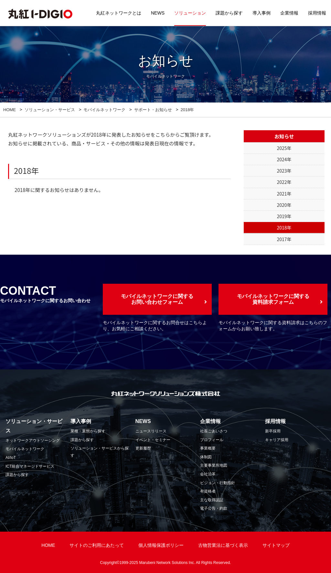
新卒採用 (273, 431)
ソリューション (190, 13)
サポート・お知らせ (153, 109)
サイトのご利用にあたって (96, 545)
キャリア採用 (276, 440)
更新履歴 (143, 448)
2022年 (284, 182)
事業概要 (208, 448)
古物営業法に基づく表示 (223, 545)
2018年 (284, 227)
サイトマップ (276, 545)
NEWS (158, 13)
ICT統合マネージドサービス (29, 466)
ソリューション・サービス (50, 109)
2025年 (284, 148)
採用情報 (317, 13)
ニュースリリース (150, 431)
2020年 (284, 205)
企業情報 (289, 13)
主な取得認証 (211, 500)
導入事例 (261, 13)
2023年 (284, 170)
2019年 (284, 216)
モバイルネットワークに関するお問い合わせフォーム (157, 299)
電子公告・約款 (213, 508)
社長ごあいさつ (213, 431)
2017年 (284, 239)
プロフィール (211, 440)
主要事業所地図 (213, 465)
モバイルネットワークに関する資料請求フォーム (273, 299)
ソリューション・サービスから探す (99, 452)
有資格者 (208, 491)
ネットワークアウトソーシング (32, 440)
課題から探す (229, 13)
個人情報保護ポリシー (161, 545)
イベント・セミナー (152, 440)
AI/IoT (10, 457)
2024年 (284, 159)
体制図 (206, 457)
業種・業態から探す (87, 431)
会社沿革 (208, 474)
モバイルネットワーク (104, 109)
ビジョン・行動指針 (217, 483)
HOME (9, 109)
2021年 (284, 193)
